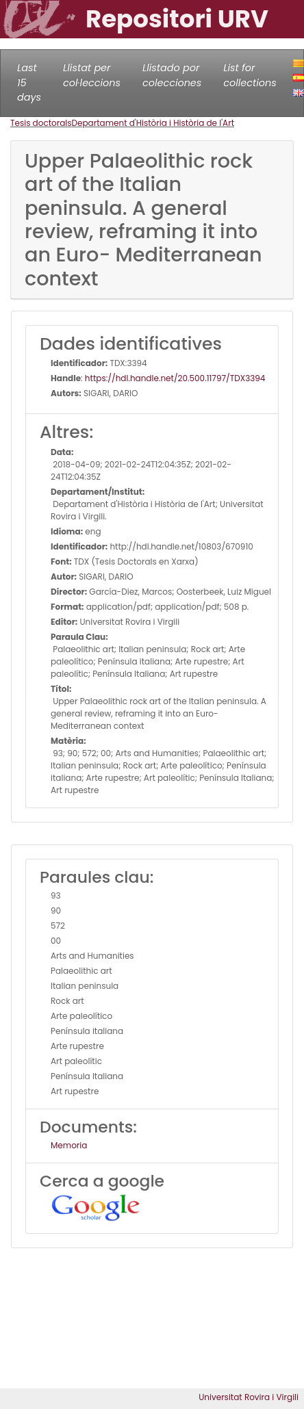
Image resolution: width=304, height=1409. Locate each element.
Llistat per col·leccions (92, 75)
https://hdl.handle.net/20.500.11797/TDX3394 (175, 378)
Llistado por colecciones (171, 75)
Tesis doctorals (41, 123)
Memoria (69, 1145)
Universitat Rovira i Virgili (249, 1397)
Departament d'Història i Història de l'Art (153, 123)
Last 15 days (29, 82)
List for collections (249, 75)
